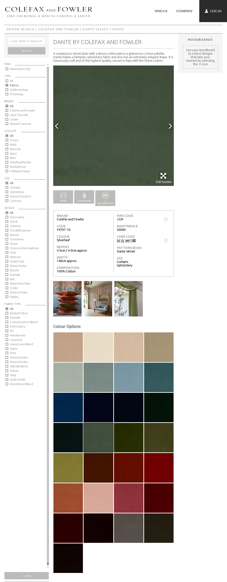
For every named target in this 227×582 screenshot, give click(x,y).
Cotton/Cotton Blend (23, 322)
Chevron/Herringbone (24, 248)
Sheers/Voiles (19, 292)
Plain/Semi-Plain (20, 283)
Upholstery (17, 191)
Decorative (17, 217)
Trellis (14, 287)
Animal (14, 234)
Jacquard (16, 339)
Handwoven (17, 335)
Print (13, 353)
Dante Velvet (96, 29)
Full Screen (164, 178)
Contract (15, 200)
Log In (213, 11)
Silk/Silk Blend (19, 366)
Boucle (14, 270)
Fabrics (14, 85)
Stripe (14, 243)
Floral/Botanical (20, 230)
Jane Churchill (19, 114)
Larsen (14, 119)
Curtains (15, 187)
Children (15, 225)
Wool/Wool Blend (21, 383)
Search (27, 50)
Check (14, 221)
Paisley (14, 296)
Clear (27, 575)
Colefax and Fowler (58, 29)
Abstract (15, 256)
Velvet (14, 370)
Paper (14, 348)
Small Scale (17, 261)
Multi (13, 144)
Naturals (15, 148)
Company (184, 11)
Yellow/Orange (20, 171)
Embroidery (17, 326)
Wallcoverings (19, 89)
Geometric (17, 239)
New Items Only (20, 68)
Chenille (15, 317)
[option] (113, 126)
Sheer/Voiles (18, 265)
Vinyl (13, 375)
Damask (15, 274)
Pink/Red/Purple (20, 162)
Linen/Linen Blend (21, 344)
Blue (13, 157)
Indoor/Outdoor (20, 196)
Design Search (20, 29)
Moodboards (200, 39)
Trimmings (16, 94)
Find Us (161, 11)
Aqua (13, 153)
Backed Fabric (19, 313)
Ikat (12, 279)
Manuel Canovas (20, 123)
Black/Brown (18, 166)
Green (14, 140)
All (11, 80)
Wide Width (17, 379)
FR (11, 330)
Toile (13, 252)
